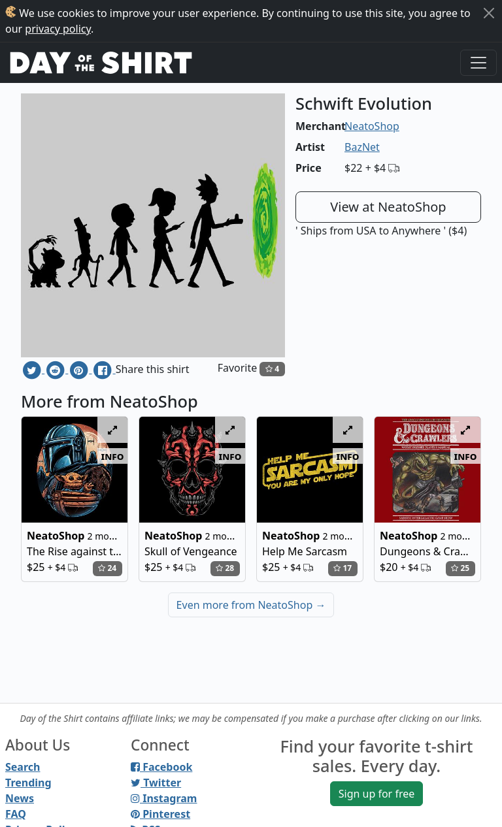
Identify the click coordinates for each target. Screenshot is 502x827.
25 (460, 568)
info (112, 456)
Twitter (156, 782)
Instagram (164, 798)
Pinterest (160, 814)
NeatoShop (371, 126)
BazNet (362, 147)
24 (107, 568)
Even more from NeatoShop (251, 605)
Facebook (161, 767)
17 (342, 568)
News (19, 798)
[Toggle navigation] (478, 63)
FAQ (15, 814)
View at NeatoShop (388, 207)
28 (225, 568)
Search (22, 767)
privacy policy (58, 29)
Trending (28, 782)
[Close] (489, 13)
